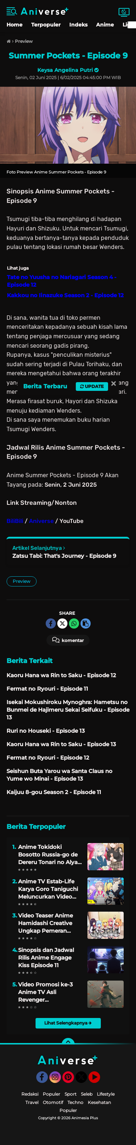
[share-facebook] (51, 623)
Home (14, 24)
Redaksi (29, 1094)
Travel (31, 1102)
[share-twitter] (62, 623)
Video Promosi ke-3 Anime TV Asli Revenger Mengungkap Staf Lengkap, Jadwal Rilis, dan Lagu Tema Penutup (48, 992)
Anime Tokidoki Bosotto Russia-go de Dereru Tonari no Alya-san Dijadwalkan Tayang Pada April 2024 (49, 854)
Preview (21, 581)
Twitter (84, 1080)
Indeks (78, 24)
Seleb (86, 1094)
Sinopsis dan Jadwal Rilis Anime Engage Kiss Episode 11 (46, 957)
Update (92, 386)
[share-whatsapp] (74, 623)
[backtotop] (68, 1044)
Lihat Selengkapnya (68, 1023)
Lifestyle (106, 1094)
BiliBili (15, 521)
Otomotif (53, 1102)
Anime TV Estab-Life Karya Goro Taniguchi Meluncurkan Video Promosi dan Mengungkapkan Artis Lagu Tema (49, 889)
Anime (105, 24)
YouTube (99, 1080)
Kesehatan (99, 1102)
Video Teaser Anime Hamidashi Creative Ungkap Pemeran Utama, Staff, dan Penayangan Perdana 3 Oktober (48, 923)
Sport (71, 1094)
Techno (75, 1102)
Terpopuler (46, 24)
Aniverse (41, 521)
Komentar (68, 640)
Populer (51, 1094)
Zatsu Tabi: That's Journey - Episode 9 (64, 555)
